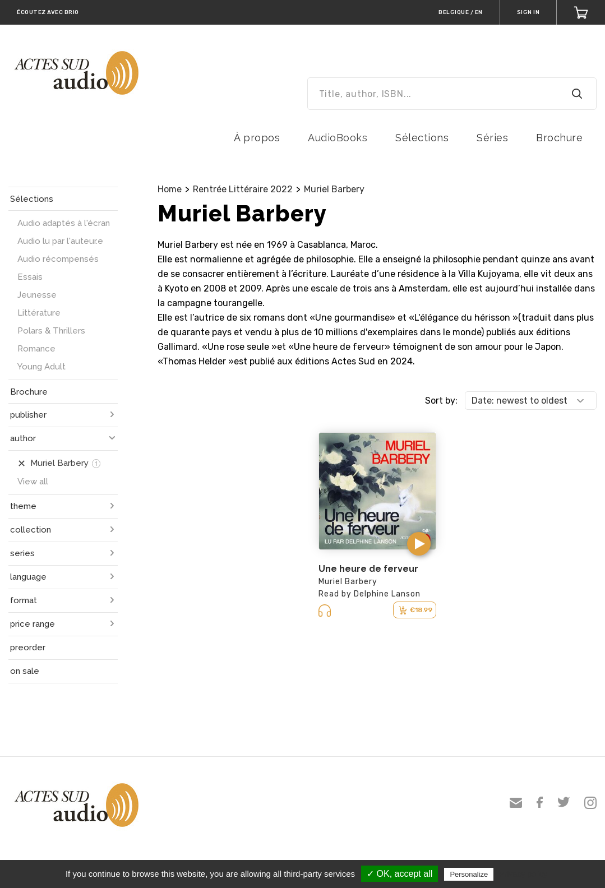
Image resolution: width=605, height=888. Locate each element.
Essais (30, 277)
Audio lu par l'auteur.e (60, 241)
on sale (24, 671)
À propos (257, 138)
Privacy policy (523, 873)
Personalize (469, 874)
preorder (27, 647)
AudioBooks (337, 138)
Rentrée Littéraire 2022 (243, 189)
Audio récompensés (58, 259)
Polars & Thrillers (51, 331)
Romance (36, 349)
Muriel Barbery (334, 189)
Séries (492, 138)
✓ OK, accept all (399, 873)
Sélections (422, 138)
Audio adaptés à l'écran (63, 223)
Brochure (559, 138)
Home (170, 189)
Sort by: (441, 400)
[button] (419, 544)
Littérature (39, 313)
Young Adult (41, 367)
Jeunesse (37, 295)
